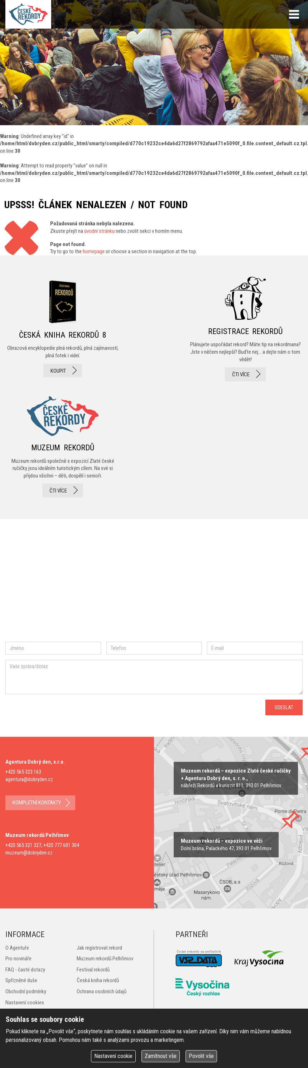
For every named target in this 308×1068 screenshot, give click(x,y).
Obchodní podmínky (25, 991)
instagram (65, 588)
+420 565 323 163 (23, 772)
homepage (94, 251)
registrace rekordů (245, 329)
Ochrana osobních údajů (101, 991)
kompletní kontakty (37, 802)
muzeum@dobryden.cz (29, 852)
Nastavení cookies (24, 1002)
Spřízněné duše (21, 980)
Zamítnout (161, 1056)
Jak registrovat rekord (99, 948)
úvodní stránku (99, 231)
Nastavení (113, 1056)
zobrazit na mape (226, 844)
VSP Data (198, 958)
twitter (89, 588)
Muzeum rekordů (62, 445)
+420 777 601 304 (61, 845)
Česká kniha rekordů (98, 980)
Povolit (201, 1056)
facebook (26, 588)
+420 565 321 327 (23, 845)
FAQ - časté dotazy (25, 969)
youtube (121, 588)
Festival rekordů (93, 969)
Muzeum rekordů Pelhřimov (105, 958)
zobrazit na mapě (236, 778)
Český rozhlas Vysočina (202, 987)
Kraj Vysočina (260, 958)
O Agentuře (17, 948)
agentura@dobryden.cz (29, 779)
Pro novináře (18, 958)
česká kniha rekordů (62, 329)
